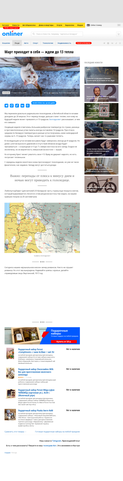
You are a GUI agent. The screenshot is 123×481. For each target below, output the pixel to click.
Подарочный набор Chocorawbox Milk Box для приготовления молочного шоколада (35, 372)
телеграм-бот (50, 445)
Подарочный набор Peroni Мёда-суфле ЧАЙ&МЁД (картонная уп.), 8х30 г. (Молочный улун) (36, 392)
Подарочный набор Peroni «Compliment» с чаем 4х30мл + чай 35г (36, 351)
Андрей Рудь (53, 93)
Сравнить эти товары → (15, 431)
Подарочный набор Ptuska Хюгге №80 (35, 410)
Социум (7, 453)
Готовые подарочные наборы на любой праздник (57, 431)
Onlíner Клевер (96, 25)
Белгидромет (55, 119)
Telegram (56, 441)
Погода (14, 453)
